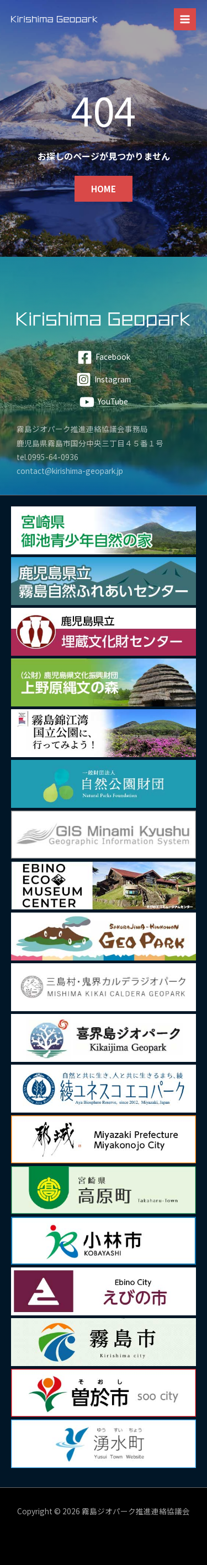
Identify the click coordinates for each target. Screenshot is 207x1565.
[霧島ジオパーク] (54, 19)
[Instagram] (103, 379)
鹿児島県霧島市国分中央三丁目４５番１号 (90, 443)
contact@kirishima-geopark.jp (70, 470)
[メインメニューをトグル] (185, 19)
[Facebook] (103, 357)
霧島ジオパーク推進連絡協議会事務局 (82, 428)
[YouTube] (103, 402)
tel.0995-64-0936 (47, 456)
